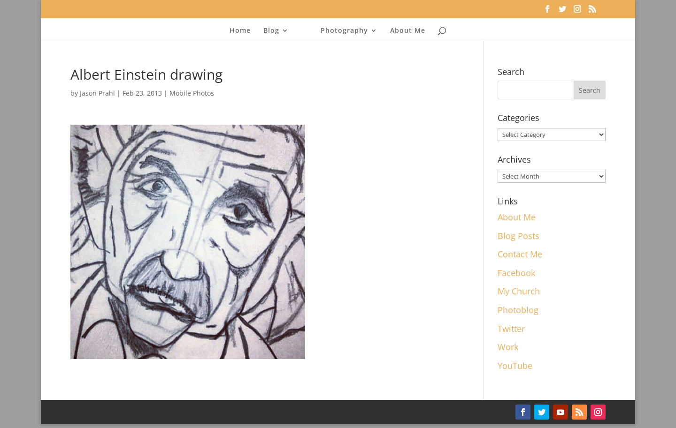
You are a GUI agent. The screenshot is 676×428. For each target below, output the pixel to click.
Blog (271, 31)
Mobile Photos (191, 93)
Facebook (516, 272)
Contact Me (520, 254)
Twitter (511, 328)
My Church (519, 291)
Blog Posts (518, 235)
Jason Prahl (97, 93)
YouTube (515, 365)
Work (508, 347)
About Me (407, 31)
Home (240, 31)
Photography (344, 31)
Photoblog (518, 309)
